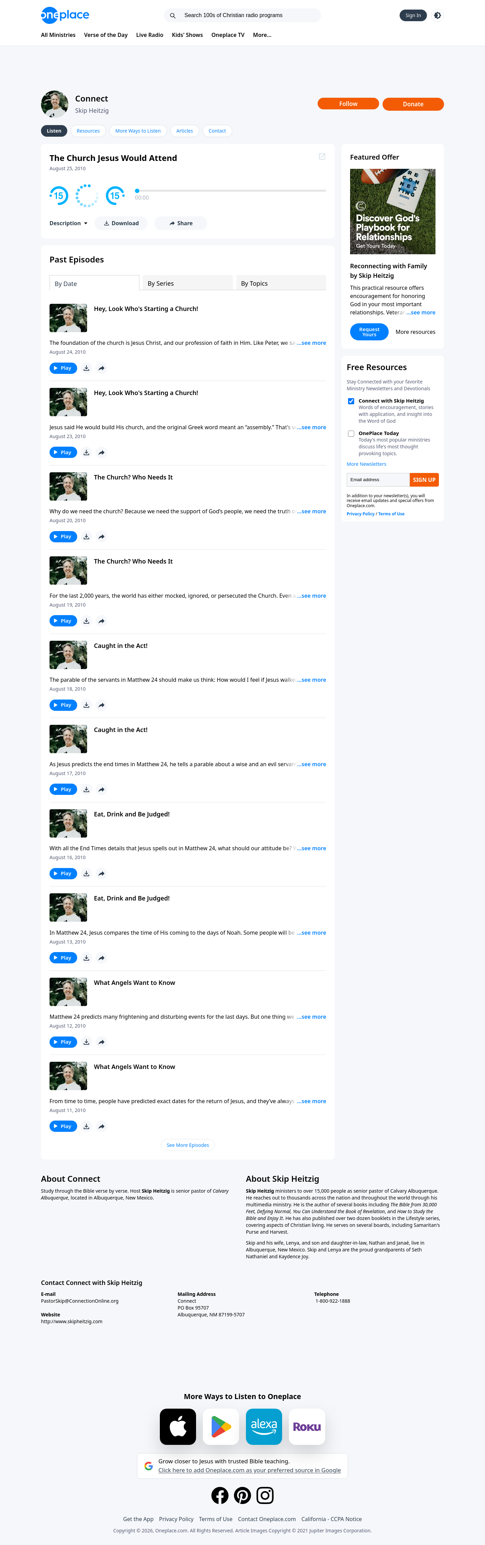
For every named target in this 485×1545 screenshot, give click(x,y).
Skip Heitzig (92, 110)
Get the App (138, 1519)
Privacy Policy (176, 1519)
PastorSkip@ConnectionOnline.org (80, 1301)
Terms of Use (216, 1519)
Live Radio (150, 35)
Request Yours (369, 332)
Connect (91, 98)
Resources (88, 130)
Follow (348, 104)
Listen (54, 130)
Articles (185, 130)
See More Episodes (188, 1145)
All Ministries (58, 35)
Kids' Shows (187, 35)
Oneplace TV (228, 35)
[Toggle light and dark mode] (437, 15)
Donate (413, 104)
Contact (217, 130)
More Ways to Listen (138, 130)
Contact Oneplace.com (267, 1519)
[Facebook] (219, 1495)
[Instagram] (265, 1495)
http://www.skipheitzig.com (71, 1321)
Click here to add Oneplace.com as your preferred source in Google (249, 1470)
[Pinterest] (242, 1495)
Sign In (413, 15)
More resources (415, 332)
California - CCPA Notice (331, 1519)
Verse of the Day (106, 35)
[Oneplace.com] (65, 15)
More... (262, 35)
